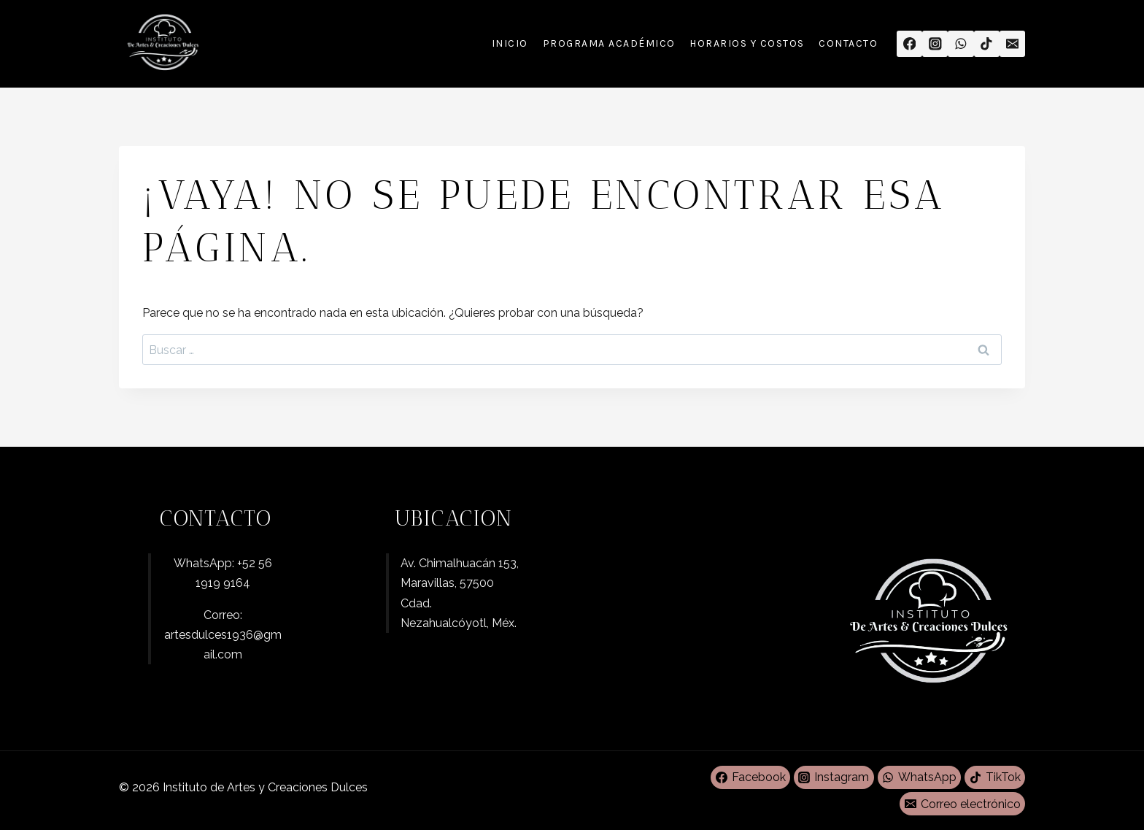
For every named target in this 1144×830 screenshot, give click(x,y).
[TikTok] (987, 43)
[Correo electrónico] (1012, 43)
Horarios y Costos (747, 43)
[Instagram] (935, 43)
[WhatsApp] (960, 43)
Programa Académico (609, 43)
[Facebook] (909, 43)
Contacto (848, 43)
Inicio (510, 43)
